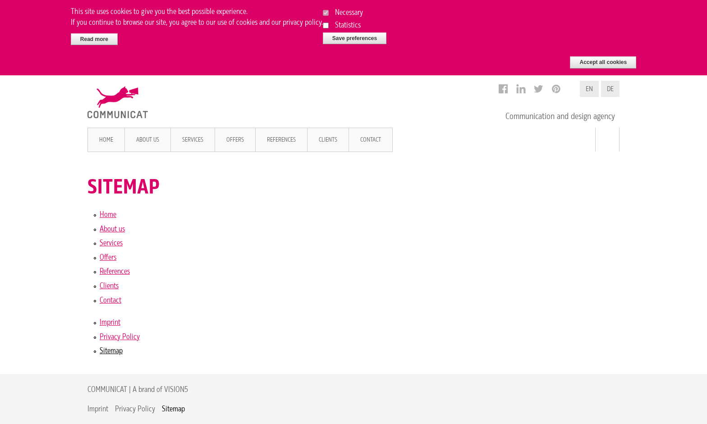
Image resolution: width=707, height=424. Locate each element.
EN (589, 88)
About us (147, 139)
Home (106, 139)
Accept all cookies (603, 59)
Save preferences (354, 35)
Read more (94, 36)
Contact (370, 139)
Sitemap (111, 350)
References (281, 139)
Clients (328, 139)
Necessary (349, 9)
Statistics (348, 22)
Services (192, 139)
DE (610, 88)
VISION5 (176, 389)
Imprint (110, 322)
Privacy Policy (120, 336)
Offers (235, 139)
